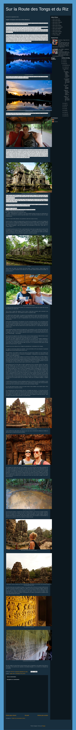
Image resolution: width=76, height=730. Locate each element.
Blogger (43, 725)
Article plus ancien (42, 715)
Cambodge (17, 673)
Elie (21, 673)
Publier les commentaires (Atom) (18, 718)
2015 (64, 61)
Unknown (56, 121)
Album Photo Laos (56, 23)
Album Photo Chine (56, 30)
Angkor (11, 673)
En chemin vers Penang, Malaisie (66, 87)
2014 (64, 63)
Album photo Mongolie (57, 31)
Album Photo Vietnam (56, 25)
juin (65, 106)
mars (65, 112)
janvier (65, 115)
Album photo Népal (56, 20)
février (65, 114)
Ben (14, 673)
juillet (65, 105)
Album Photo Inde (56, 19)
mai (65, 108)
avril (65, 110)
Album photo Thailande (57, 22)
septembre (66, 68)
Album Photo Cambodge (57, 27)
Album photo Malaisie (56, 28)
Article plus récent (11, 715)
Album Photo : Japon (56, 33)
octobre (65, 67)
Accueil (27, 715)
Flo (54, 119)
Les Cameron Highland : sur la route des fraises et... (67, 81)
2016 (64, 60)
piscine (23, 673)
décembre (66, 65)
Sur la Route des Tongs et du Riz (37, 9)
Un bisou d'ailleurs (56, 34)
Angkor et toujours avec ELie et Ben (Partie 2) (66, 92)
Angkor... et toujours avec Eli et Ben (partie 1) (67, 98)
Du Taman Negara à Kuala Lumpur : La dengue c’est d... (66, 74)
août (65, 103)
